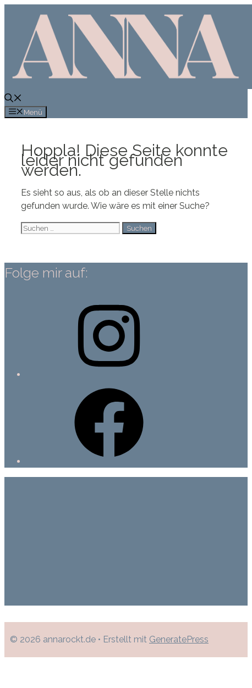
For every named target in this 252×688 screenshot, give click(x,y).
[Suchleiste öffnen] (13, 99)
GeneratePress (179, 639)
